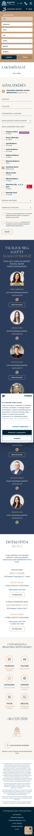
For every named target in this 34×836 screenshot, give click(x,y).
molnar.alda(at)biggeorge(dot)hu (17, 515)
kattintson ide (22, 92)
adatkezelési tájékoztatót (14, 222)
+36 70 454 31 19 (17, 484)
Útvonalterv (17, 595)
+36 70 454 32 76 (17, 518)
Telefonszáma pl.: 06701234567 (11, 113)
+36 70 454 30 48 (17, 334)
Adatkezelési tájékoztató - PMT (17, 820)
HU (18, 3)
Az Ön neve (5, 99)
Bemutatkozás (17, 305)
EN (21, 3)
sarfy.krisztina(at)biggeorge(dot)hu (17, 292)
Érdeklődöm (28, 830)
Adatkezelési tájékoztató (17, 817)
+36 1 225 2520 (17, 719)
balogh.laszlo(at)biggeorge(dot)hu (17, 481)
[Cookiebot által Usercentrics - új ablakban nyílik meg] (24, 396)
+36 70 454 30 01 (17, 445)
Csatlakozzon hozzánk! (19, 745)
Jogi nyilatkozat (17, 814)
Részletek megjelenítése (20, 426)
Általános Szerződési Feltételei (18, 803)
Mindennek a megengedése (17, 432)
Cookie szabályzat (17, 823)
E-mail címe (5, 106)
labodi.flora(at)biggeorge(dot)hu (17, 331)
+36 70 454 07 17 (17, 368)
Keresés (9, 57)
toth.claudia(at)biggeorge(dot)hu (17, 365)
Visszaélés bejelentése (17, 826)
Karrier (17, 829)
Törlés (25, 57)
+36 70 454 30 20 (17, 295)
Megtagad (17, 438)
